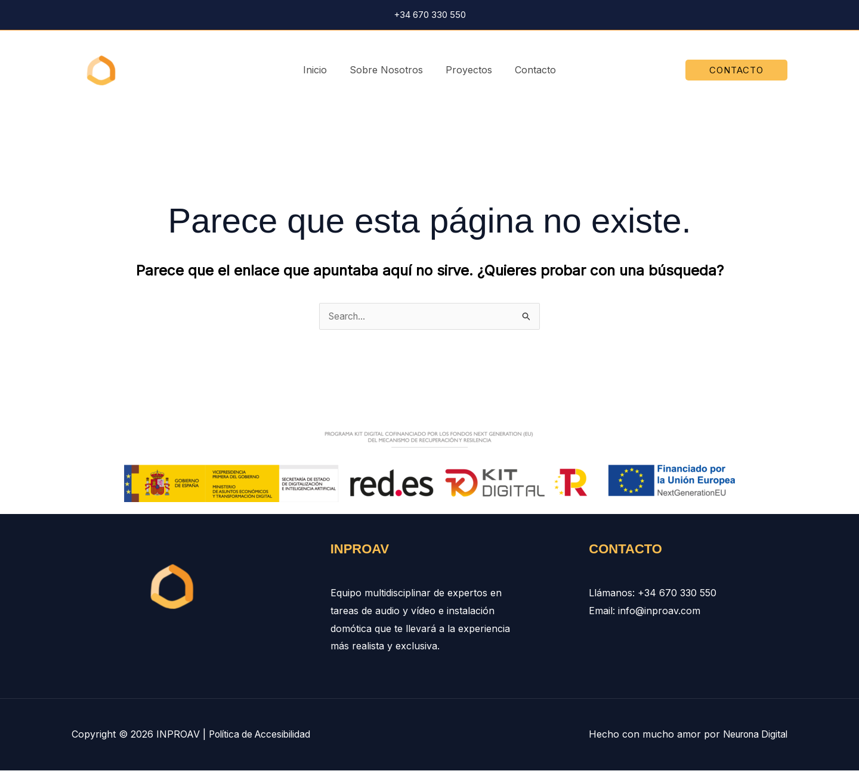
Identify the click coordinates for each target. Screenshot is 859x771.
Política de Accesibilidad (262, 735)
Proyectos (467, 70)
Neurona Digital (752, 735)
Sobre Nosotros (388, 70)
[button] (736, 70)
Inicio (320, 70)
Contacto (530, 70)
